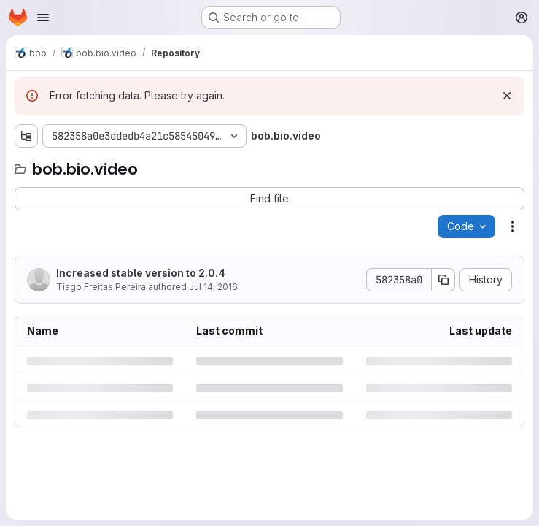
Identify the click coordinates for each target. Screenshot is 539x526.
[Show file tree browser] (26, 136)
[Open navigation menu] (43, 17)
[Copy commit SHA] (443, 279)
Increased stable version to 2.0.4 (140, 273)
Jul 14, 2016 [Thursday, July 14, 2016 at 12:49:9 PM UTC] (213, 286)
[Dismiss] (507, 95)
